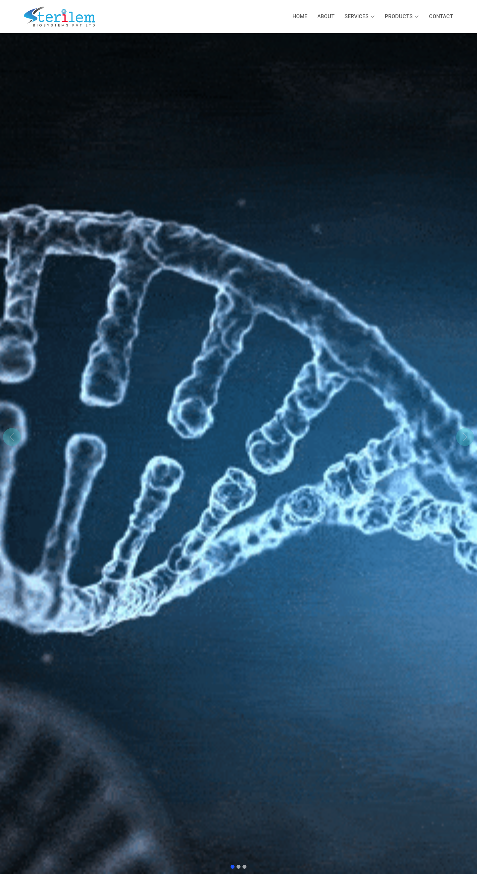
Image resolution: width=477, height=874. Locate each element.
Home (299, 16)
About (326, 16)
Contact (441, 16)
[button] (12, 437)
